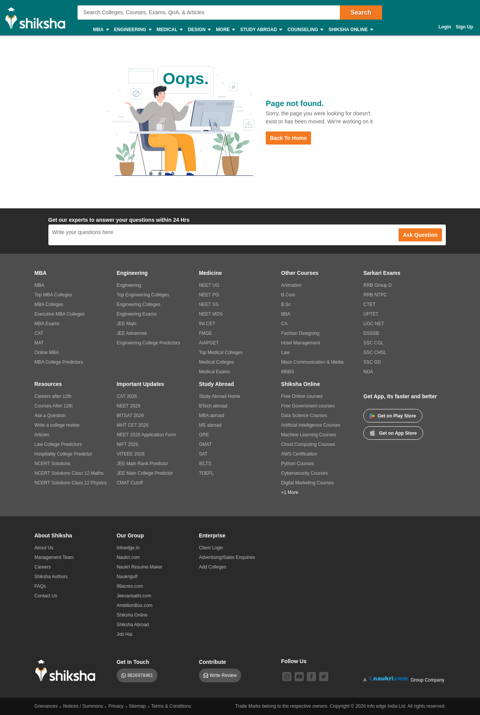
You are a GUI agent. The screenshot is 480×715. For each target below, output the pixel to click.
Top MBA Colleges (53, 295)
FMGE (205, 333)
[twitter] (324, 676)
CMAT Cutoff (130, 483)
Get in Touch (133, 662)
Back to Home (288, 138)
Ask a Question (50, 415)
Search (361, 12)
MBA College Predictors (59, 362)
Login (445, 27)
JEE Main (126, 323)
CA (284, 323)
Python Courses (297, 463)
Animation (291, 285)
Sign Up (464, 27)
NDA (368, 371)
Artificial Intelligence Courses (310, 425)
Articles (42, 434)
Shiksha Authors (51, 576)
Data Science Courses (304, 415)
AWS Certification (299, 454)
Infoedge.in (128, 547)
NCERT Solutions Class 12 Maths (69, 473)
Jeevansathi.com (134, 596)
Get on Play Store (393, 416)
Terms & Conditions (171, 706)
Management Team (54, 557)
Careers (43, 567)
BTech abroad (213, 406)
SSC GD (372, 362)
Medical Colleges (216, 362)
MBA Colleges (49, 304)
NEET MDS (211, 314)
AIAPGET (209, 343)
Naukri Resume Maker (139, 567)
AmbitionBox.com (134, 605)
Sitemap (137, 706)
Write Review (223, 675)
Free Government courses (307, 406)
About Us (44, 547)
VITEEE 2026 (131, 454)
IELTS (205, 463)
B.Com (288, 295)
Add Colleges (212, 567)
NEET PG (209, 295)
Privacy (115, 706)
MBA (100, 29)
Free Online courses (302, 396)
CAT (39, 333)
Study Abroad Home (219, 396)
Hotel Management (300, 343)
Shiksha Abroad (133, 624)
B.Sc (286, 304)
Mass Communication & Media (312, 362)
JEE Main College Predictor (145, 473)
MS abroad (210, 425)
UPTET (370, 314)
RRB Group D (377, 285)
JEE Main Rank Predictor (142, 463)
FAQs (40, 586)
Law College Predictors (58, 444)
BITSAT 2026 (130, 415)
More (225, 29)
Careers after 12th (53, 396)
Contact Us (46, 596)
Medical (169, 29)
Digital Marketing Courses (307, 483)
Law (285, 352)
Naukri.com (128, 557)
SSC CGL (373, 343)
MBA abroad (211, 415)
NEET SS (208, 304)
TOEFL (206, 473)
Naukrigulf (127, 576)
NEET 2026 (129, 406)
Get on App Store (393, 432)
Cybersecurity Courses (304, 473)
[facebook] (311, 676)
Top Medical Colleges (221, 352)
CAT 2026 (127, 396)
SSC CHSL (374, 352)
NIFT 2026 (127, 444)
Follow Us (293, 661)
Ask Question (420, 235)
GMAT (205, 444)
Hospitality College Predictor (64, 454)
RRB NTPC (375, 295)
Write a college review (57, 425)
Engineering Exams (137, 314)
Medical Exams (214, 371)
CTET (369, 304)
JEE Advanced (132, 333)
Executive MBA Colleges (60, 314)
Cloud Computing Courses (308, 444)
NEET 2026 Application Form (146, 434)
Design (199, 29)
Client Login (211, 547)
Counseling (305, 29)
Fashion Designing (300, 333)
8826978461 (140, 675)
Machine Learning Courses (308, 434)
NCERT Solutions (53, 463)
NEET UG (209, 285)
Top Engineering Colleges (143, 295)
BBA (285, 314)
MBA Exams (47, 323)
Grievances (46, 706)
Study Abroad (260, 29)
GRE (204, 434)
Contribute (212, 662)
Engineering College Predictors (148, 343)
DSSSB (371, 333)
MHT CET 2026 (133, 425)
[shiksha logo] (67, 670)
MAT (39, 343)
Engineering (132, 29)
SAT (203, 454)
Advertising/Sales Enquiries (227, 557)
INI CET (207, 323)
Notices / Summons (83, 706)
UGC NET (373, 323)
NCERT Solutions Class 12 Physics (71, 483)
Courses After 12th (54, 406)
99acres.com (130, 586)
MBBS (287, 371)
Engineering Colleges (139, 304)
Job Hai (124, 634)
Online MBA (47, 352)
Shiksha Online (350, 29)
